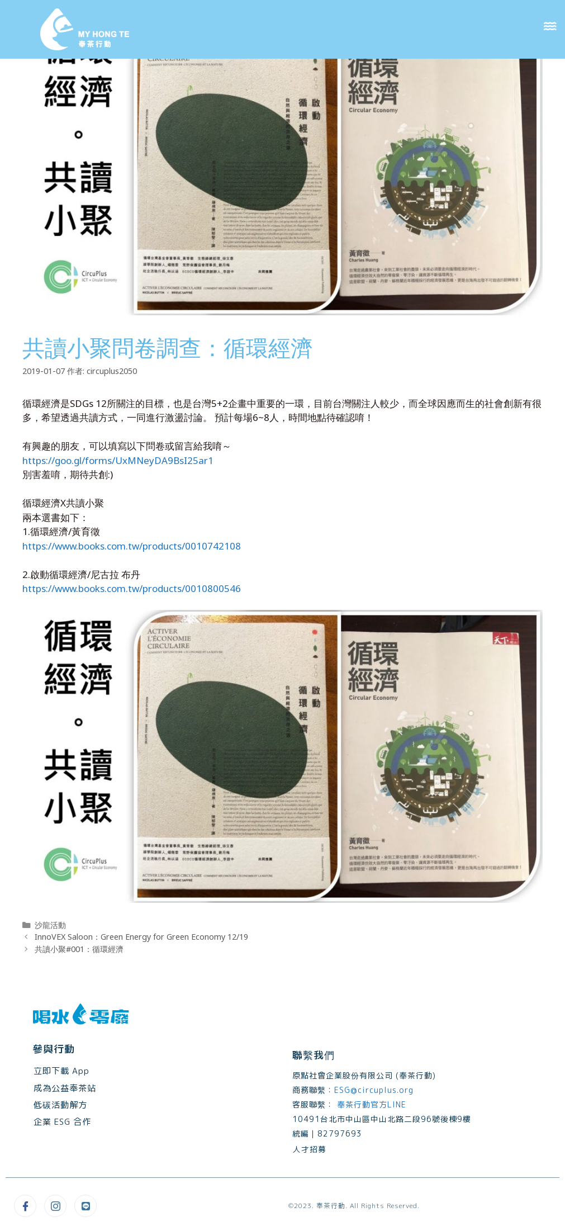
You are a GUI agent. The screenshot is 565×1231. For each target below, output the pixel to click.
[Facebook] (25, 1206)
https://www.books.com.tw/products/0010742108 (131, 545)
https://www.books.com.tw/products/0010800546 (131, 588)
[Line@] (85, 1206)
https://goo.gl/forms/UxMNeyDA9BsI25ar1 (117, 460)
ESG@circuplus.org (374, 1090)
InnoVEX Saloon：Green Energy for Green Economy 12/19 (141, 936)
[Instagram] (55, 1206)
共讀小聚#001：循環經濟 (79, 949)
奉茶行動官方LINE (370, 1104)
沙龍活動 (50, 925)
